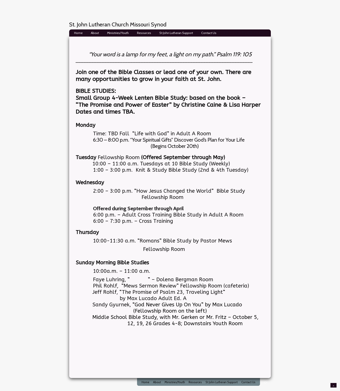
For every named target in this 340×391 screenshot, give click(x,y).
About (95, 33)
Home (78, 33)
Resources (144, 33)
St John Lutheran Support (176, 33)
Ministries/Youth (118, 33)
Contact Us (208, 33)
